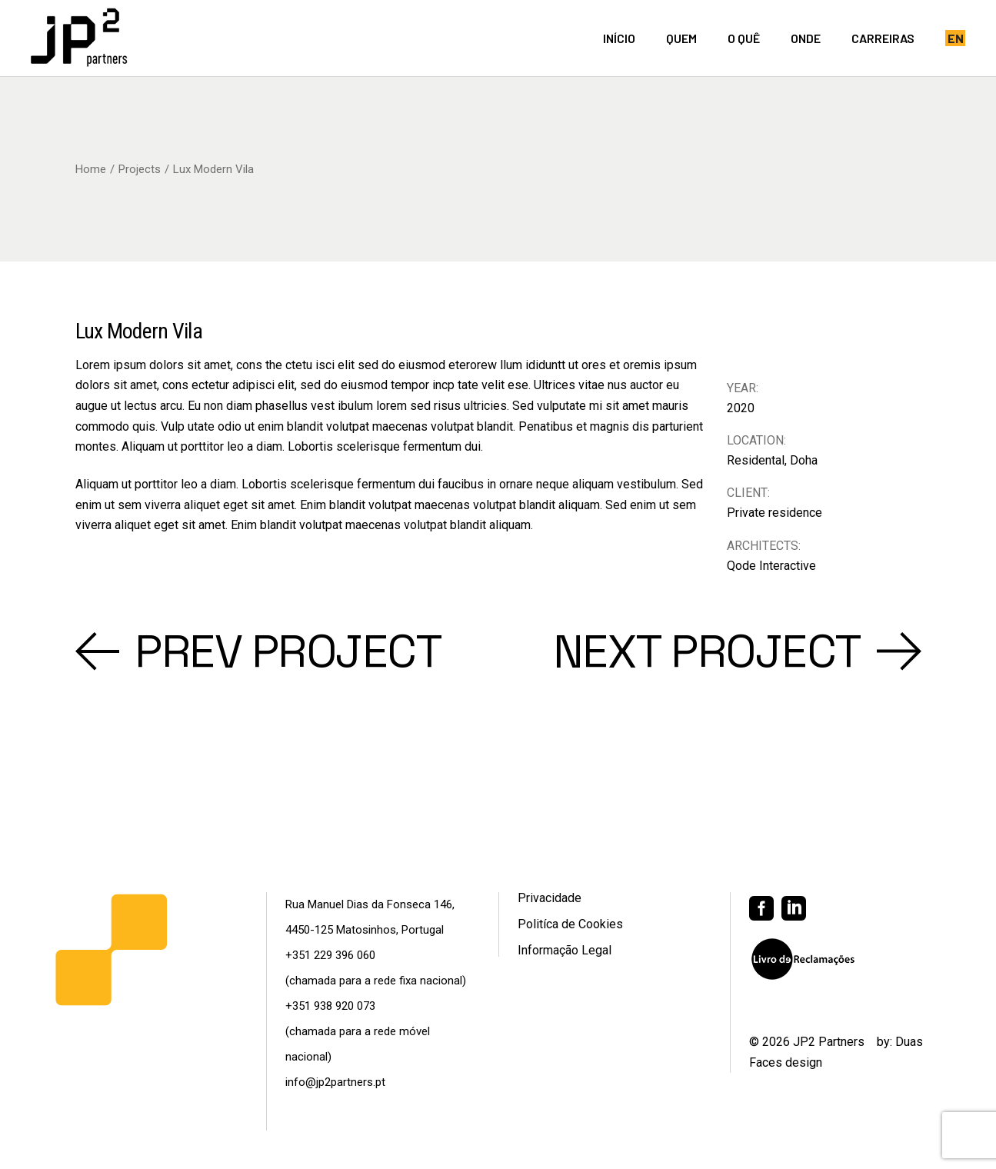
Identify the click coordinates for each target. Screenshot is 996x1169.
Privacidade (549, 898)
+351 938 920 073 (330, 1006)
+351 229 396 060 (330, 955)
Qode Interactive (771, 565)
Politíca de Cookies (570, 924)
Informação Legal (564, 950)
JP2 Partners (828, 1041)
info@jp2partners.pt (335, 1082)
